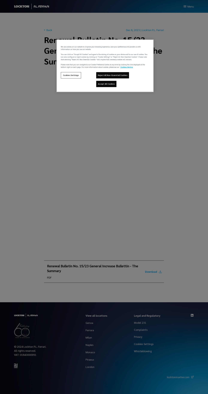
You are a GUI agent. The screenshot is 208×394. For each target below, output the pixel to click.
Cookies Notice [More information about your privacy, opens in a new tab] (126, 67)
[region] (105, 65)
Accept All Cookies (106, 84)
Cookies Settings (71, 75)
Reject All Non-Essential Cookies (112, 75)
